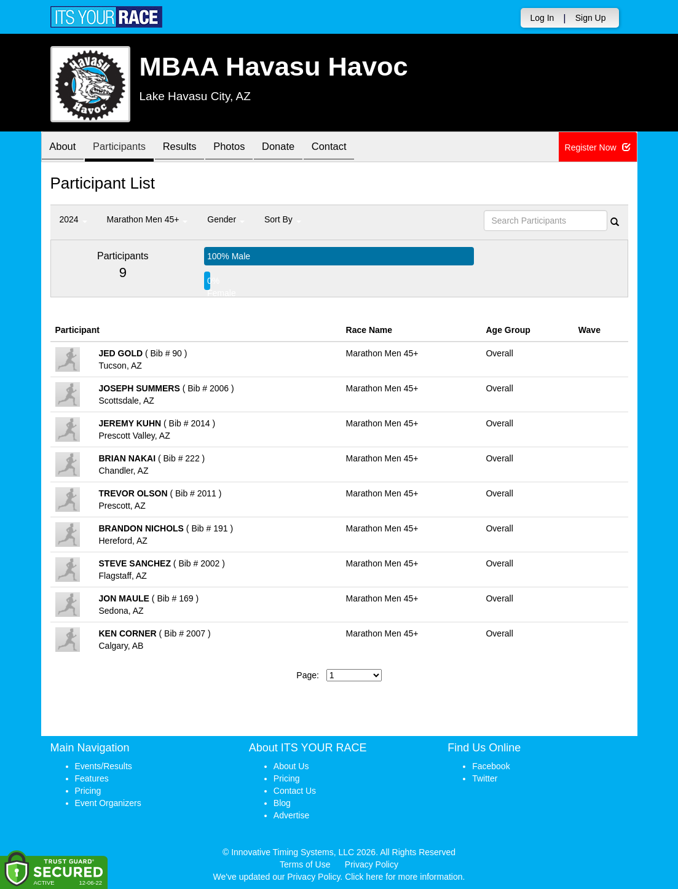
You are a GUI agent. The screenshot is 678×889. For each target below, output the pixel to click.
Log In (542, 18)
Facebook (491, 766)
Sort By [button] (282, 219)
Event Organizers (108, 803)
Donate (293, 148)
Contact (347, 148)
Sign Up (590, 18)
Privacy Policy (371, 864)
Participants (124, 148)
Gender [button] (226, 219)
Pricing (88, 791)
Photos (241, 148)
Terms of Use (305, 864)
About (64, 148)
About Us (291, 766)
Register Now (598, 147)
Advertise (291, 815)
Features (92, 778)
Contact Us (295, 791)
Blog (282, 803)
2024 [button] (73, 219)
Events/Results (103, 766)
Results (188, 148)
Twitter (484, 778)
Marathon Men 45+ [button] (147, 219)
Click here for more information (403, 877)
